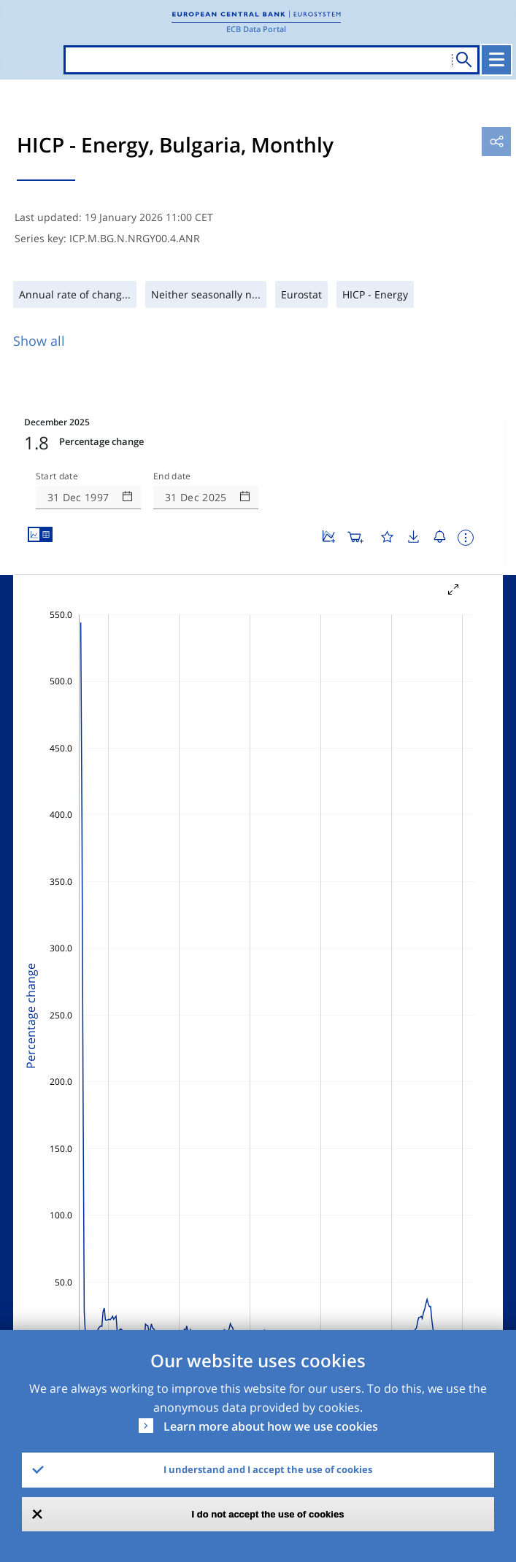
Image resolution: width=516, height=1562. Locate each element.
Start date (57, 476)
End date (172, 476)
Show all (39, 340)
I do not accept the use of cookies (268, 1514)
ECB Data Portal (256, 28)
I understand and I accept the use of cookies (267, 1469)
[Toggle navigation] (496, 59)
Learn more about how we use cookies (270, 1426)
